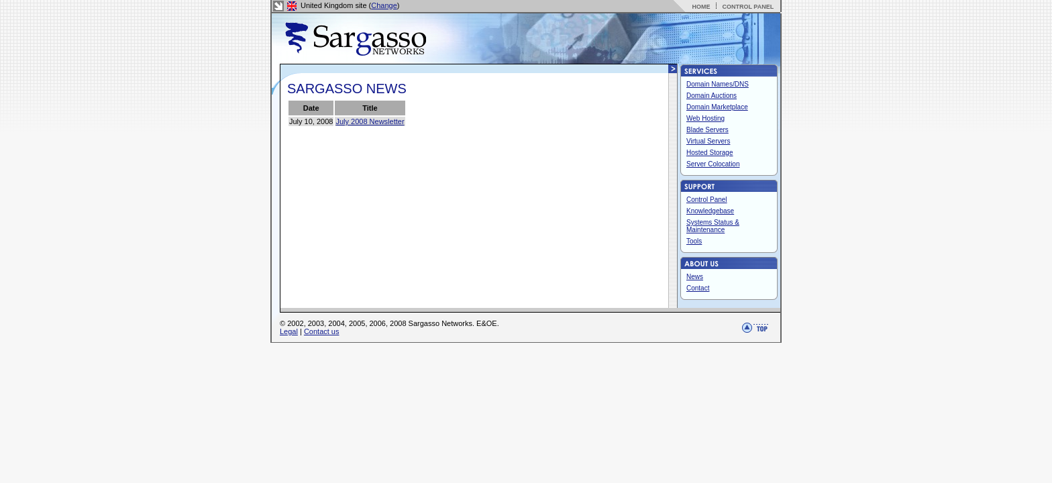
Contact (697, 288)
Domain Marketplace (717, 107)
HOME (701, 6)
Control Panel (706, 199)
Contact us (321, 331)
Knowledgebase (710, 211)
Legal (289, 331)
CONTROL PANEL (748, 6)
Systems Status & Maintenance (712, 226)
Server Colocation (712, 164)
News (694, 276)
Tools (694, 241)
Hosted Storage (709, 152)
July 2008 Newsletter (369, 121)
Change (384, 5)
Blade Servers (707, 129)
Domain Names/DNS (717, 84)
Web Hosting (705, 118)
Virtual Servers (708, 141)
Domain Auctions (711, 95)
